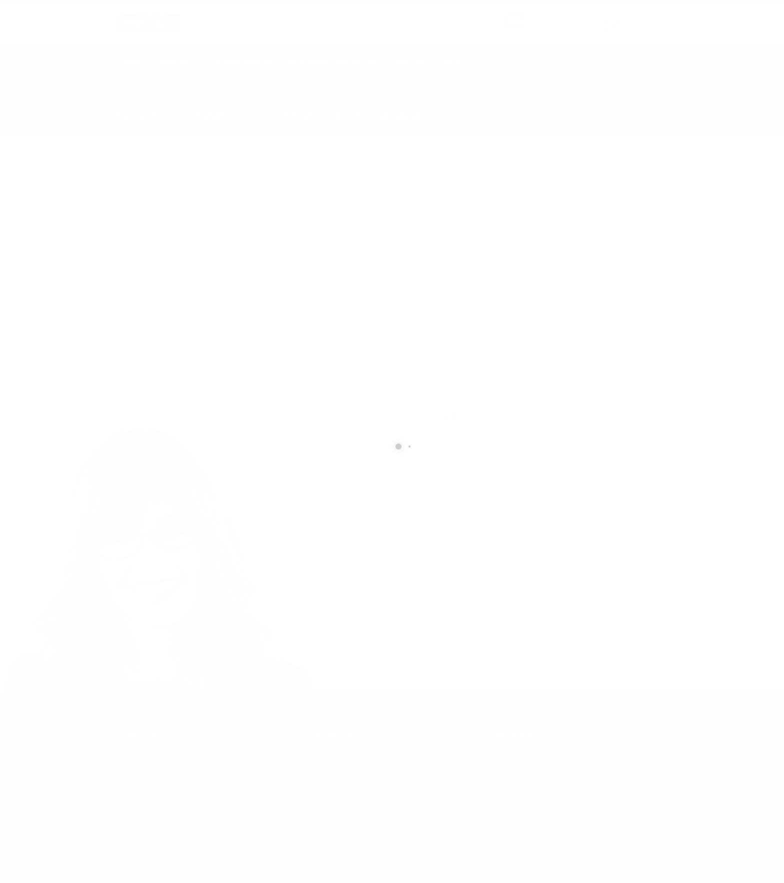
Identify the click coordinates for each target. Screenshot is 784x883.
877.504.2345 (648, 25)
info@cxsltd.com (560, 25)
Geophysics (176, 62)
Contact (454, 62)
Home (132, 62)
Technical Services (240, 62)
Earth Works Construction (332, 62)
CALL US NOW (645, 16)
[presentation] (476, 612)
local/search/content (174, 101)
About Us (408, 62)
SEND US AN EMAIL (555, 16)
